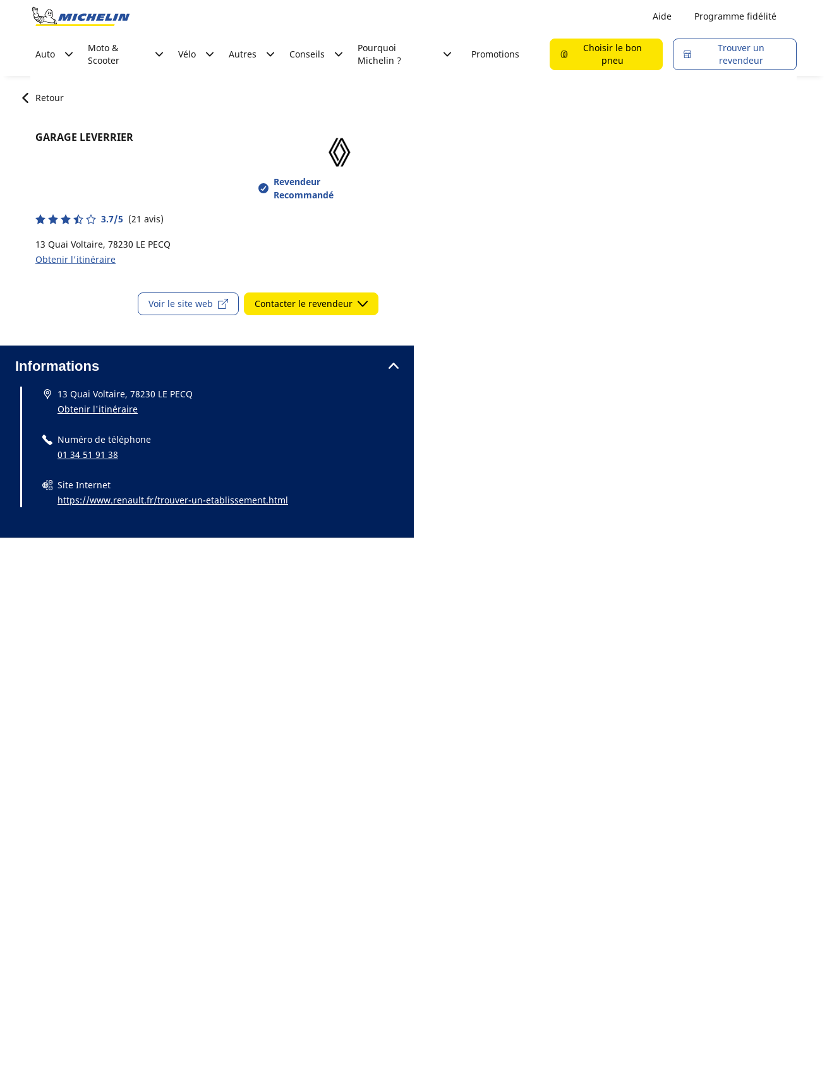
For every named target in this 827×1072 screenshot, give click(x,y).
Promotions (495, 54)
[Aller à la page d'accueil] (80, 16)
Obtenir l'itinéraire (75, 259)
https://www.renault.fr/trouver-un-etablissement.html (172, 500)
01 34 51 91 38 (87, 455)
